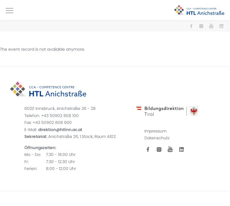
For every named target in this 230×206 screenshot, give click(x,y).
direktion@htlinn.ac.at (60, 129)
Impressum (155, 131)
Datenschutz (156, 138)
